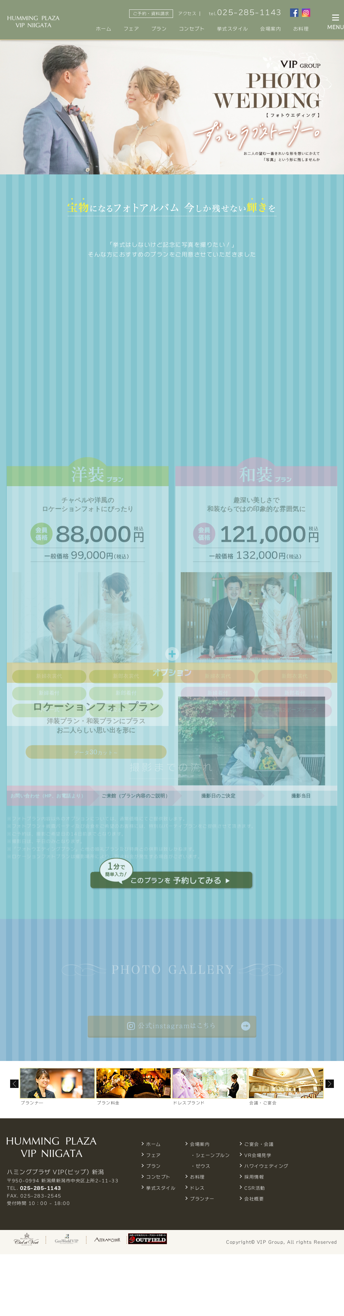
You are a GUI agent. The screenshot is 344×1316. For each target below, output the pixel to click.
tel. (245, 12)
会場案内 (270, 28)
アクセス (187, 13)
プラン (159, 28)
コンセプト (192, 28)
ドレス (197, 1188)
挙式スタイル (232, 28)
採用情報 (254, 1177)
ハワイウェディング (266, 1166)
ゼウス (203, 1166)
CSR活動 (254, 1188)
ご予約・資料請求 (151, 13)
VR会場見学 (257, 1155)
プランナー (202, 1199)
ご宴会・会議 (259, 1144)
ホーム (104, 28)
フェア (131, 28)
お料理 (301, 28)
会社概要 (254, 1199)
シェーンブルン (213, 1155)
